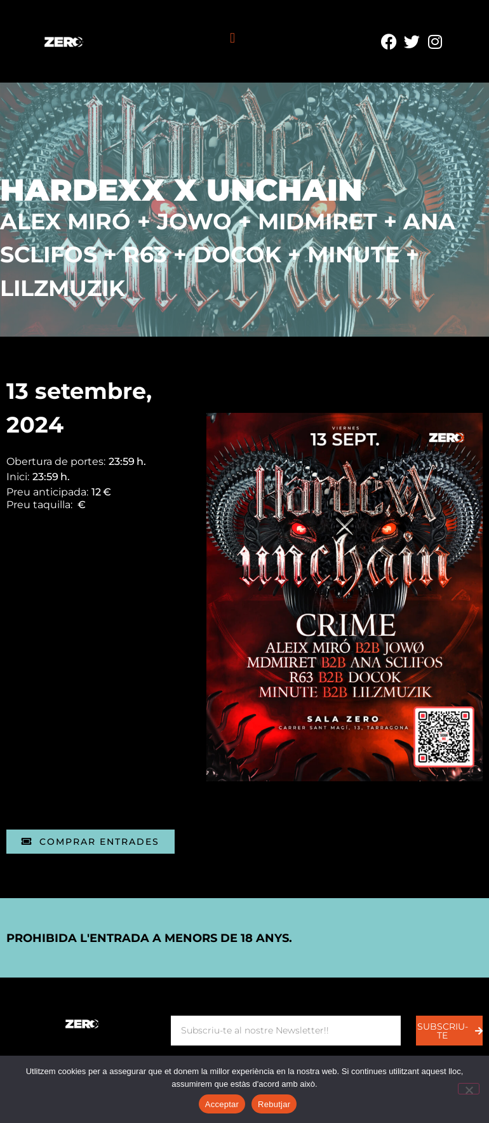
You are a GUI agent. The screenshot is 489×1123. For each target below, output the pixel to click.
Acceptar (222, 1104)
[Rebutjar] (468, 1088)
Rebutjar (274, 1104)
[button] (232, 38)
